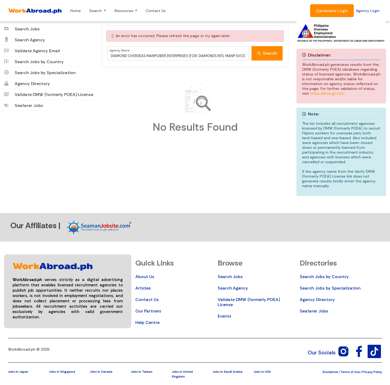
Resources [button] (124, 10)
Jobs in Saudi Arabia (227, 372)
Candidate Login (332, 11)
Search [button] (96, 10)
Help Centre (147, 322)
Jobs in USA (262, 372)
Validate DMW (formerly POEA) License (249, 302)
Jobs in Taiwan (141, 372)
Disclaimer (330, 372)
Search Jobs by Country (324, 276)
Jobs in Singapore (62, 372)
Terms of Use (350, 372)
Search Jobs (230, 276)
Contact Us (156, 10)
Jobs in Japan (18, 372)
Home (75, 10)
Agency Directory (317, 299)
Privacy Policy (372, 372)
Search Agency (233, 288)
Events (224, 316)
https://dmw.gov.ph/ (327, 93)
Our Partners (148, 311)
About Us (144, 276)
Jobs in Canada (101, 372)
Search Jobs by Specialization (330, 288)
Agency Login (368, 10)
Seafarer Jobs (314, 311)
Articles (143, 288)
